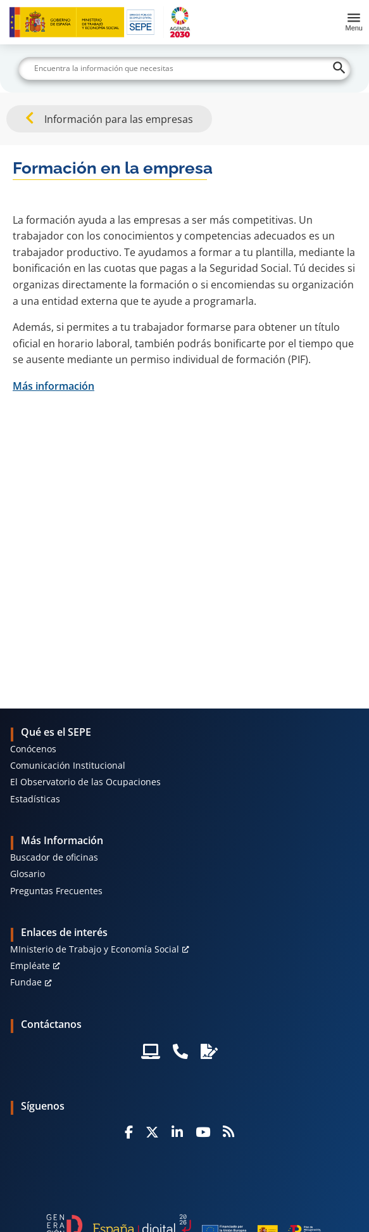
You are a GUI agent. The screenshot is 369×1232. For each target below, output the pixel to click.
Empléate (30, 965)
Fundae (26, 982)
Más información (53, 386)
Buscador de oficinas (54, 857)
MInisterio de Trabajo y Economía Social (94, 949)
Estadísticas (35, 799)
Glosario (27, 874)
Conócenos (33, 749)
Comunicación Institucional (67, 765)
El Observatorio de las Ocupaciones (85, 782)
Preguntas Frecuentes (56, 891)
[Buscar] (184, 68)
